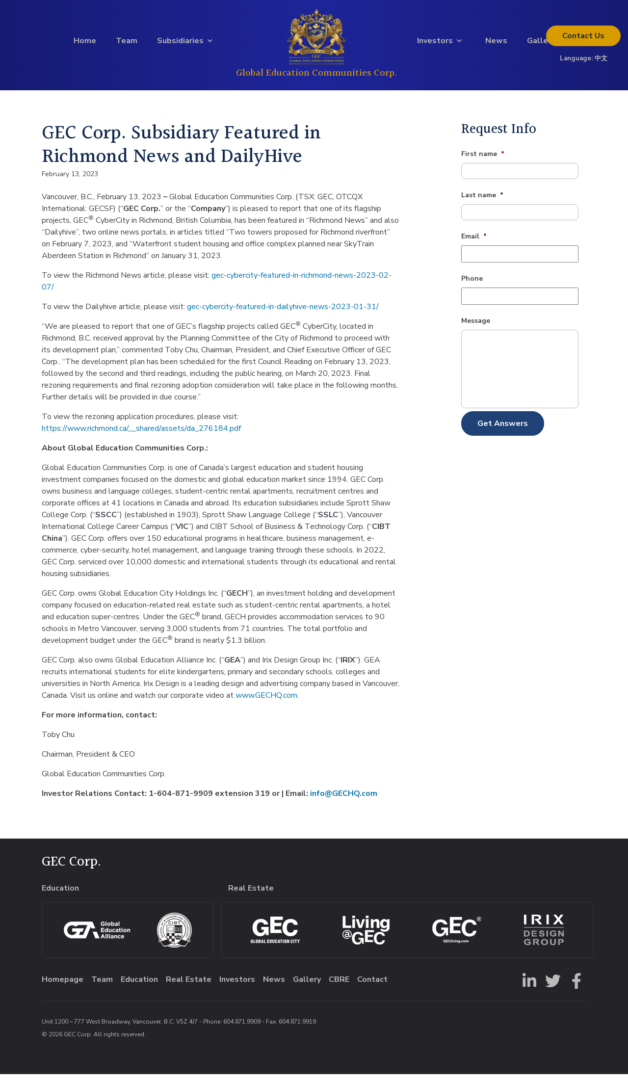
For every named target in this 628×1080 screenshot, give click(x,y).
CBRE (339, 985)
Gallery (541, 43)
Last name (482, 201)
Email (474, 242)
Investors (435, 43)
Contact (583, 38)
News (496, 43)
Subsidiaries (180, 43)
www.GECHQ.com (266, 700)
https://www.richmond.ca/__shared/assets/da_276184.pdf (141, 433)
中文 (601, 61)
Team (126, 43)
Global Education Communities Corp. (316, 75)
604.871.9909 (242, 1027)
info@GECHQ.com (343, 798)
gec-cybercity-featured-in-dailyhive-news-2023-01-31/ (283, 312)
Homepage (62, 985)
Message (475, 326)
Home (85, 43)
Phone (472, 284)
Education (139, 985)
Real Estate (188, 985)
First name (482, 160)
